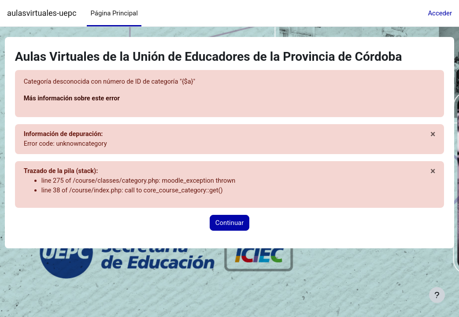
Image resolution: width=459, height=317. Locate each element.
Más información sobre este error (89, 99)
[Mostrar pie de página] (437, 295)
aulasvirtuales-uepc (41, 13)
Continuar (229, 224)
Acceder (440, 13)
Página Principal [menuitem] (113, 13)
